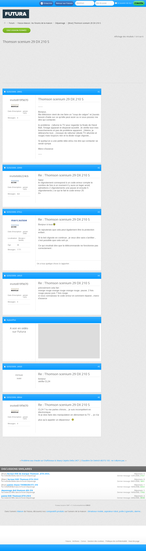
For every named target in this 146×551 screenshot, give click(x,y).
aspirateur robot (111, 511)
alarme (137, 511)
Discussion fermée (17, 30)
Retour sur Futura (64, 3)
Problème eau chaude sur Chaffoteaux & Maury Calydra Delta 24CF (50, 460)
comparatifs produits (55, 511)
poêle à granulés (126, 511)
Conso (83, 541)
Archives (75, 541)
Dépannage (60, 23)
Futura (68, 541)
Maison (20, 511)
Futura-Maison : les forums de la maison (35, 23)
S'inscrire (46, 3)
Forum (12, 23)
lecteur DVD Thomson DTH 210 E (23, 479)
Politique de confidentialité (116, 541)
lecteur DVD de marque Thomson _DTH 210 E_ (28, 473)
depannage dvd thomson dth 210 (17, 490)
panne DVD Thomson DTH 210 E (16, 496)
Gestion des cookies (96, 541)
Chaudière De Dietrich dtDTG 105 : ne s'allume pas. (103, 460)
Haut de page (134, 541)
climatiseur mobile (95, 511)
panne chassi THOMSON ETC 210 (22, 485)
